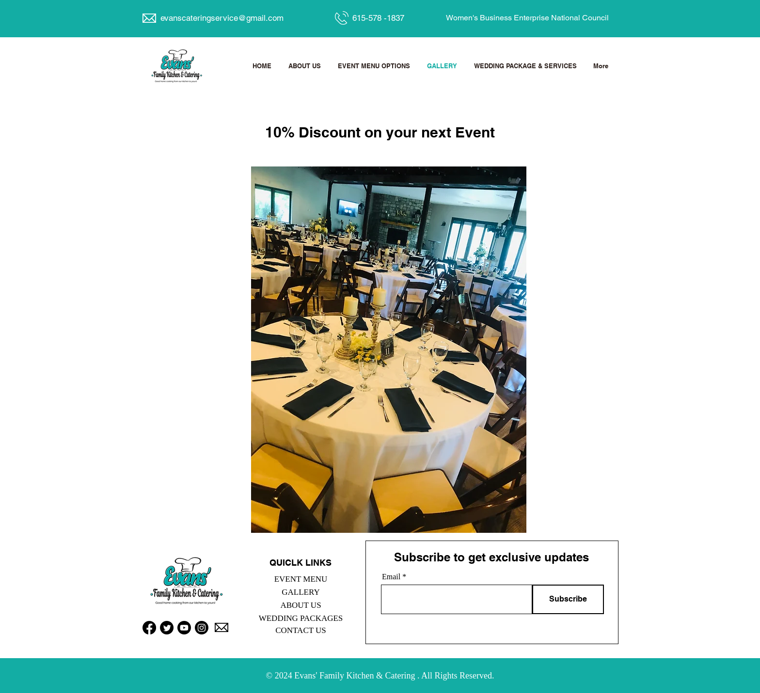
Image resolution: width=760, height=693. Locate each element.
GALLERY (300, 592)
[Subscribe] (568, 599)
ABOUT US (300, 605)
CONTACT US (300, 630)
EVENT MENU (301, 579)
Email (391, 577)
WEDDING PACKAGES (301, 618)
